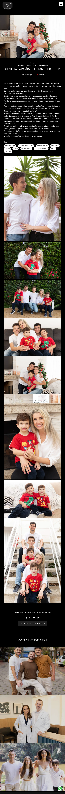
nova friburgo (10, 146)
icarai (16, 149)
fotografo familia (41, 149)
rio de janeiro (26, 149)
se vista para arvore (26, 146)
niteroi (7, 149)
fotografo (54, 146)
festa (53, 149)
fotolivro (8, 151)
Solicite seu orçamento (32, 623)
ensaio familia (42, 146)
